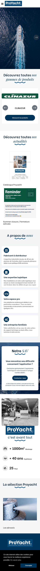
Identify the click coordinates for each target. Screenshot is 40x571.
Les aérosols (9, 527)
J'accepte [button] (28, 565)
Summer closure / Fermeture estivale (16, 222)
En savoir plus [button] (15, 560)
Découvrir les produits (20, 118)
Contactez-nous (20, 378)
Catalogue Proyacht (12, 184)
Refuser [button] (11, 565)
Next (36, 37)
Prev (3, 37)
